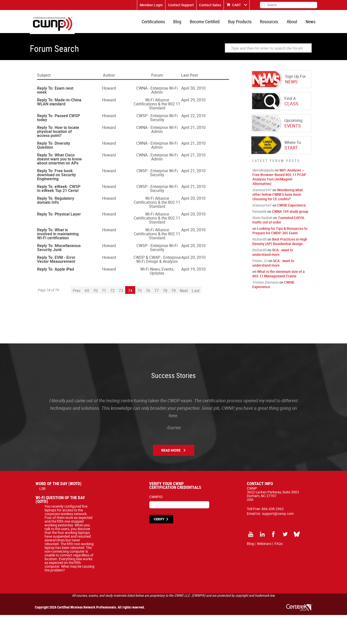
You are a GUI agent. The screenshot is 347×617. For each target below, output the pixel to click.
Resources (271, 23)
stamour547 (262, 191)
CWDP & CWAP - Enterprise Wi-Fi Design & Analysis (157, 261)
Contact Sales (210, 5)
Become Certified (208, 23)
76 (148, 292)
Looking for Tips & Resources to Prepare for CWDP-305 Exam (279, 232)
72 (112, 292)
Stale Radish (262, 219)
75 (139, 292)
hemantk (259, 213)
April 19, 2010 (193, 271)
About (293, 23)
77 (156, 292)
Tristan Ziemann (265, 284)
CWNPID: (156, 498)
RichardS (259, 241)
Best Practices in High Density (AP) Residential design (279, 243)
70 (95, 292)
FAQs (278, 545)
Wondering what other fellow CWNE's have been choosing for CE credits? (277, 196)
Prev (77, 292)
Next (184, 292)
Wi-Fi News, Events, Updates (157, 273)
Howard (109, 90)
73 (121, 292)
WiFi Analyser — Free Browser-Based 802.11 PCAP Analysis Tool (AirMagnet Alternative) (279, 179)
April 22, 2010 (193, 117)
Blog (181, 23)
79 (173, 292)
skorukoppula (263, 172)
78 (165, 292)
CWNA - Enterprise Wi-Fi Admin (157, 92)
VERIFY (159, 521)
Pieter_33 (260, 262)
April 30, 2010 (193, 90)
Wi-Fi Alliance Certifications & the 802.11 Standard (157, 106)
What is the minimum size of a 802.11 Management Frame (278, 275)
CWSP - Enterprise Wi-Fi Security (157, 119)
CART (236, 5)
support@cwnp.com (278, 515)
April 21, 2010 (193, 129)
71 (104, 292)
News (311, 23)
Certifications (157, 23)
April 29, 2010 (193, 102)
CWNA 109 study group (290, 213)
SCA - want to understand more (272, 254)
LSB (42, 490)
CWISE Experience (291, 207)
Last (196, 292)
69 (87, 292)
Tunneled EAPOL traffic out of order (278, 222)
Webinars (264, 545)
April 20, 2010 (193, 200)
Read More (171, 452)
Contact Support (181, 5)
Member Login (151, 5)
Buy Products (242, 23)
